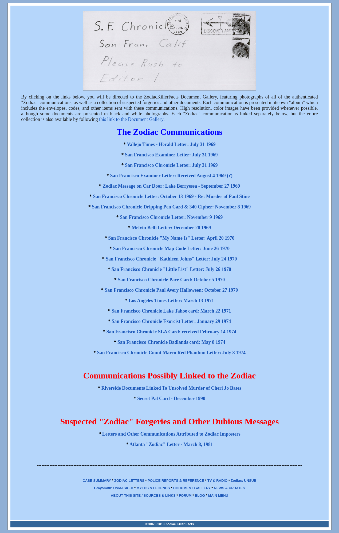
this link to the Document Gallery (131, 119)
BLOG (200, 495)
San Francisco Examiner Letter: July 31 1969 (171, 154)
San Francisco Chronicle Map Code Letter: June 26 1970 (171, 248)
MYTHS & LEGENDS (153, 488)
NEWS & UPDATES (229, 488)
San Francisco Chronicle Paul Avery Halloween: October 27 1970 (171, 290)
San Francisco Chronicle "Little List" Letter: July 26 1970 (171, 269)
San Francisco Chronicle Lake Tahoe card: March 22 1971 (171, 311)
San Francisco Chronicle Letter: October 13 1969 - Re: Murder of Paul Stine (171, 196)
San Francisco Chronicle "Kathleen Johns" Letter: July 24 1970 (171, 259)
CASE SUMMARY (97, 481)
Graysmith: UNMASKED (113, 488)
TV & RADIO (217, 481)
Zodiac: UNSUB (243, 481)
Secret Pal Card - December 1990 (171, 398)
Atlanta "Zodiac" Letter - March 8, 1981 (171, 444)
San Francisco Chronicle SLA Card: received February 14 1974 (171, 331)
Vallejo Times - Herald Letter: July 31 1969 (171, 144)
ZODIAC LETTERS (129, 481)
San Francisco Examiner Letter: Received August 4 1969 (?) (171, 175)
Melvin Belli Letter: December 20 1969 (171, 227)
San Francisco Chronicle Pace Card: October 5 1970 (171, 279)
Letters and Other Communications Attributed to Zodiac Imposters (171, 434)
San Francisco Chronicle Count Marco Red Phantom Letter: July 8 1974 (171, 352)
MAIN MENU (218, 495)
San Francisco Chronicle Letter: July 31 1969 (171, 165)
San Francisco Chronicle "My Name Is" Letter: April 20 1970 (171, 238)
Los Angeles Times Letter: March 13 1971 (171, 300)
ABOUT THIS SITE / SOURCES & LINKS (143, 495)
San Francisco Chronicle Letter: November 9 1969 (171, 217)
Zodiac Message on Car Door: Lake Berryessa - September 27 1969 (171, 186)
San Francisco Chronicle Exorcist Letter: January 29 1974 (171, 321)
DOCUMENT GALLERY (192, 488)
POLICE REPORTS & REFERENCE (176, 481)
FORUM (185, 495)
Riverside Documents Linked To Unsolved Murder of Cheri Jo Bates (171, 388)
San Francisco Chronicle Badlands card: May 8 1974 (171, 342)
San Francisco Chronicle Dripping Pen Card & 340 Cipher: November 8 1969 (171, 207)
